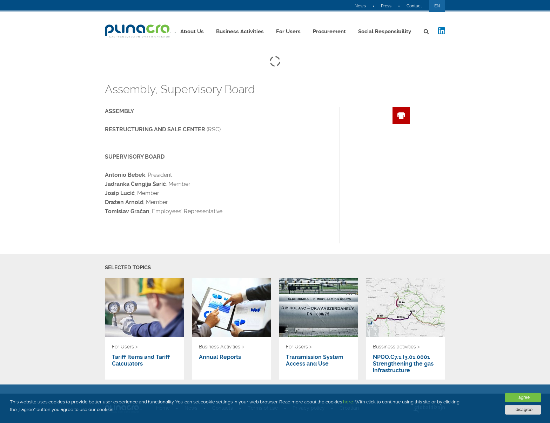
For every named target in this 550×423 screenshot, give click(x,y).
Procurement (329, 31)
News (360, 6)
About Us (192, 31)
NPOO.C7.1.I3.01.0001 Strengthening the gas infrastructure (403, 364)
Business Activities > (221, 346)
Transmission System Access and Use (314, 360)
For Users (288, 31)
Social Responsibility (384, 31)
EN (437, 6)
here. (348, 401)
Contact (414, 6)
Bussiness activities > (396, 346)
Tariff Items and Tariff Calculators (141, 360)
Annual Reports (220, 357)
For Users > (125, 346)
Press (386, 6)
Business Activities (240, 31)
